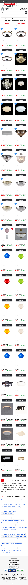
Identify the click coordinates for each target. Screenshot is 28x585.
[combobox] (7, 26)
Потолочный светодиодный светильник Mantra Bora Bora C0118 (7, 418)
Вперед (17, 480)
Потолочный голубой (6, 531)
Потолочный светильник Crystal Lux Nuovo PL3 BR (20, 143)
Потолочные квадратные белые (8, 511)
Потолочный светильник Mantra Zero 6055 (21, 393)
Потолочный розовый (21, 536)
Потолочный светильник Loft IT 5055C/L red (5, 293)
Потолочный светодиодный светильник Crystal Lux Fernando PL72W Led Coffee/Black (6, 68)
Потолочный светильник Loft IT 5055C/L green (19, 268)
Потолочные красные (6, 508)
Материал (17, 496)
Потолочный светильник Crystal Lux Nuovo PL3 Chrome (6, 168)
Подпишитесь (9, 4)
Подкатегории (21, 23)
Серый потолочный (19, 520)
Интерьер (23, 496)
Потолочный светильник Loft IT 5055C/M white (19, 318)
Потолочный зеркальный (7, 520)
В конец (24, 480)
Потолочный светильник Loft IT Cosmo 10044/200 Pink (6, 243)
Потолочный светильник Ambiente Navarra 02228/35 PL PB (20, 243)
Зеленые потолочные (6, 550)
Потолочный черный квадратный (9, 529)
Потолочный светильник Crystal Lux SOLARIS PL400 (6, 118)
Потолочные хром (5, 545)
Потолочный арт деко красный (19, 522)
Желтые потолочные (18, 550)
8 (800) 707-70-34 (23, 9)
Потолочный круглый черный (8, 534)
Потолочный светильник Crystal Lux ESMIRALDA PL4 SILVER (6, 93)
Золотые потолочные (6, 552)
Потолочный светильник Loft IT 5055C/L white (19, 343)
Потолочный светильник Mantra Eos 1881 (6, 468)
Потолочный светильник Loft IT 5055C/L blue (5, 268)
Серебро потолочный (16, 541)
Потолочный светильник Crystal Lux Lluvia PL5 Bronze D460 (6, 218)
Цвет (2, 496)
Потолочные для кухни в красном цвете (10, 506)
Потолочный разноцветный (7, 536)
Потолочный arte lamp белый (8, 525)
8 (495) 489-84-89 (23, 8)
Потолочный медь (21, 534)
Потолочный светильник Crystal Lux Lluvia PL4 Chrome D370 (21, 193)
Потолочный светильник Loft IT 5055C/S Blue (19, 368)
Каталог (5, 1)
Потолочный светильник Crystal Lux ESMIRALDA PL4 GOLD (20, 68)
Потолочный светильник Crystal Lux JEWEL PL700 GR (6, 143)
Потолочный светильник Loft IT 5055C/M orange (5, 318)
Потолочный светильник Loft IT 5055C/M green (19, 293)
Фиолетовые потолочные (7, 502)
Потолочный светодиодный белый (9, 538)
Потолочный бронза (6, 518)
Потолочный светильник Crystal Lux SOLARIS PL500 (20, 118)
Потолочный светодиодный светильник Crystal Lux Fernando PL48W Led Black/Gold (6, 43)
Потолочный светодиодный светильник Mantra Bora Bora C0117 (7, 443)
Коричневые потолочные (7, 504)
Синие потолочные (5, 522)
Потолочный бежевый (21, 527)
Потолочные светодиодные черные (9, 515)
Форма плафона (9, 496)
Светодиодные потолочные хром (9, 548)
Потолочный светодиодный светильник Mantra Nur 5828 (20, 418)
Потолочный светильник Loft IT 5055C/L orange (5, 343)
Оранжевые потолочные (21, 504)
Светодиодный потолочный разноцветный (11, 543)
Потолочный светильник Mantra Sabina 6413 (19, 468)
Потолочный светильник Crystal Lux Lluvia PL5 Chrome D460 (21, 218)
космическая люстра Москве (19, 574)
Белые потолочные (6, 499)
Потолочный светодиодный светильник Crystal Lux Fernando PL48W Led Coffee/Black (20, 43)
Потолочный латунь (17, 518)
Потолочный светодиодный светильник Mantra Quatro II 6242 (19, 443)
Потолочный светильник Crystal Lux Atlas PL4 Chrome (20, 168)
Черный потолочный (17, 499)
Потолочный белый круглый (8, 527)
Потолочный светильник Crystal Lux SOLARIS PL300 (20, 93)
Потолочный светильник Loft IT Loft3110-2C (5, 393)
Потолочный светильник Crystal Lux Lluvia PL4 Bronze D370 (6, 193)
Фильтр (7, 23)
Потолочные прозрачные (7, 513)
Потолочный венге (5, 541)
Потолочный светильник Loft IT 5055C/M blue (5, 368)
